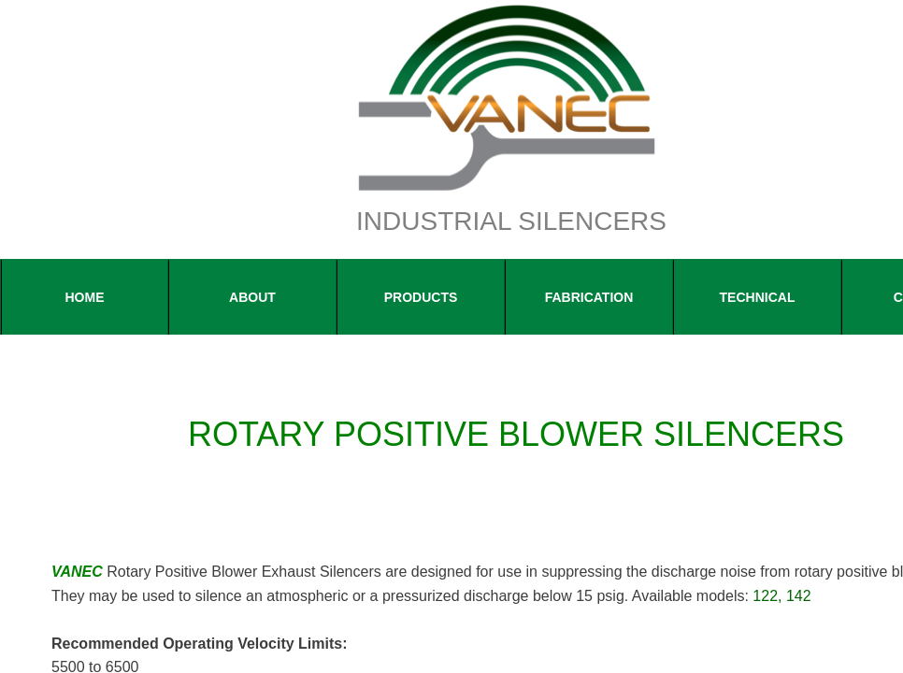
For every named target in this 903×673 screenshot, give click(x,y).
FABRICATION (589, 297)
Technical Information (757, 312)
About (252, 297)
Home (85, 297)
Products (421, 297)
